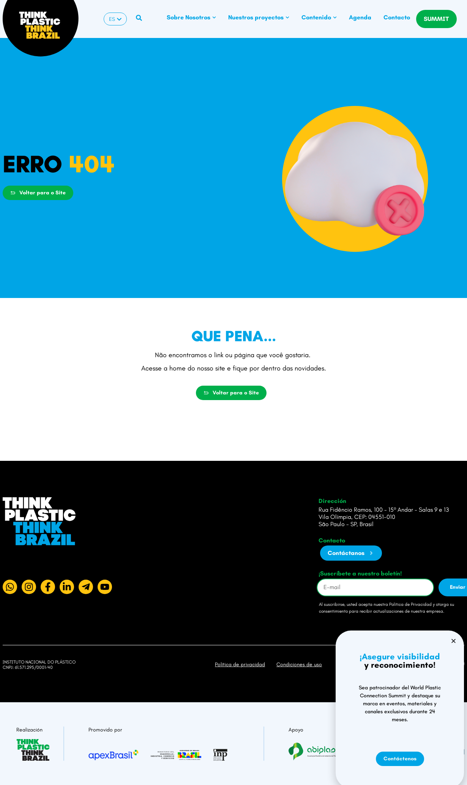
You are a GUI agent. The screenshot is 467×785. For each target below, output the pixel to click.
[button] (453, 697)
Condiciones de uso (299, 664)
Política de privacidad (240, 664)
